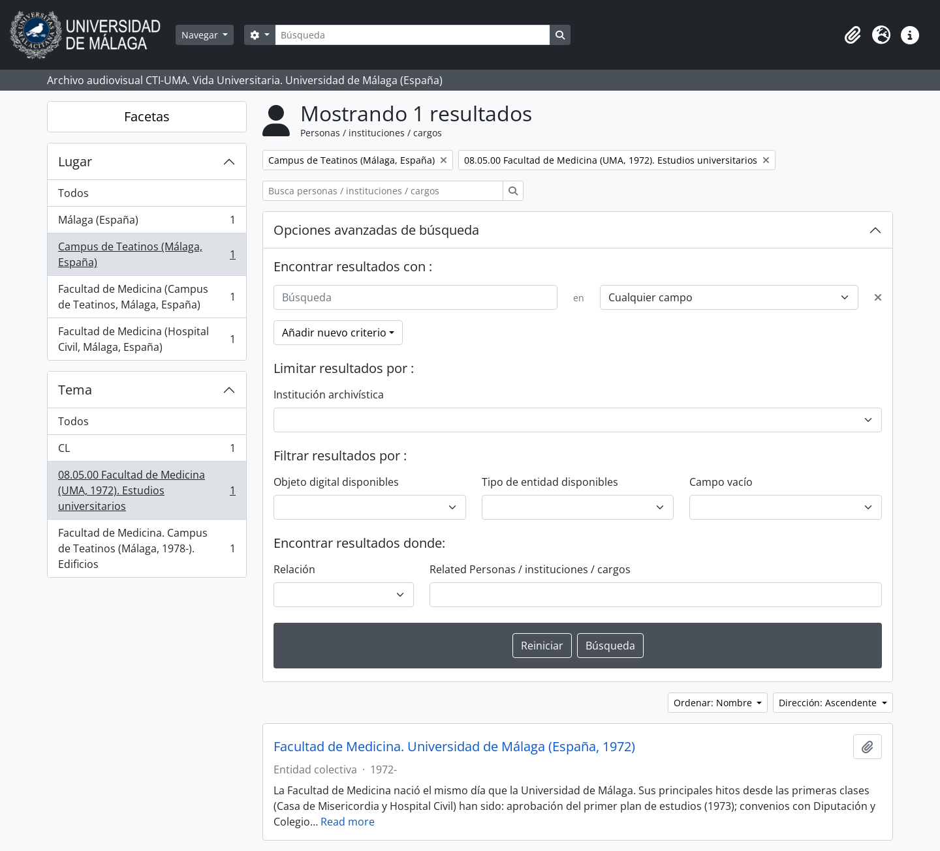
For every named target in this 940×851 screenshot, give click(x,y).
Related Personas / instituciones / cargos (530, 569)
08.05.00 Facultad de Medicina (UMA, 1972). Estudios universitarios (146, 490)
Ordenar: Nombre (714, 702)
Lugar (75, 161)
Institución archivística (329, 394)
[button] (852, 35)
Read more (348, 821)
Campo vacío (721, 482)
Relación (294, 569)
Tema (75, 389)
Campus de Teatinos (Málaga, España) (146, 254)
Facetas (147, 116)
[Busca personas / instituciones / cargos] (382, 191)
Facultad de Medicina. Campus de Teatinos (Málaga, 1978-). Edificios (146, 548)
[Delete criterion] (878, 297)
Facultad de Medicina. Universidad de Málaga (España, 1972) (454, 746)
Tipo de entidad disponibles (550, 482)
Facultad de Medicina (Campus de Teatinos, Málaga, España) (146, 297)
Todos (73, 193)
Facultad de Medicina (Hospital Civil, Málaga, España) (146, 339)
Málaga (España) (146, 222)
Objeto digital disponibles (336, 482)
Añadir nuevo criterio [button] (334, 332)
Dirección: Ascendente (829, 702)
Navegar (201, 35)
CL (146, 451)
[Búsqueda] (412, 35)
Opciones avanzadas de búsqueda (376, 230)
